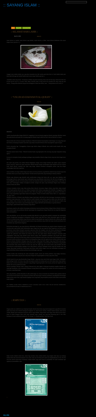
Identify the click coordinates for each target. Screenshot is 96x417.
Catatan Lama (13, 409)
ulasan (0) (39, 101)
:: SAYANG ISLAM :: (21, 5)
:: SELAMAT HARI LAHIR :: (24, 31)
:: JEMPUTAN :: (18, 300)
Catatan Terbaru (60, 409)
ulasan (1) (39, 36)
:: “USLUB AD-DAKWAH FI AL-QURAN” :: (31, 97)
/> (27, 381)
